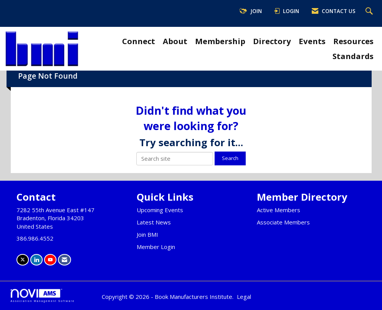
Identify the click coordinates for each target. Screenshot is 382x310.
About (175, 41)
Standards (353, 56)
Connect (138, 41)
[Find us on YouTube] (50, 259)
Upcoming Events (160, 210)
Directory (272, 41)
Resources (353, 41)
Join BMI (147, 234)
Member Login (156, 247)
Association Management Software (43, 296)
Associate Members (283, 222)
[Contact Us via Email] (64, 259)
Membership (220, 41)
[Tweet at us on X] (23, 259)
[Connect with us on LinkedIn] (36, 259)
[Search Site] (370, 11)
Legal (244, 296)
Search (230, 158)
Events (312, 41)
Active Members (278, 210)
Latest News (154, 222)
